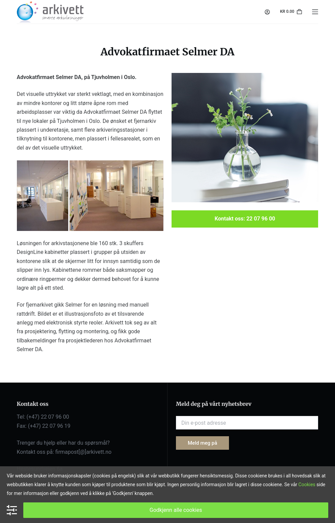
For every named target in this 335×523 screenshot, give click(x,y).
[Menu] (315, 12)
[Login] (267, 12)
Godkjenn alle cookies (176, 510)
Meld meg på (202, 443)
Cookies (307, 484)
